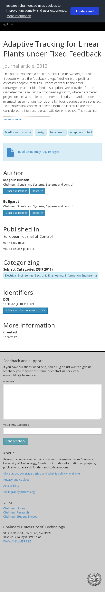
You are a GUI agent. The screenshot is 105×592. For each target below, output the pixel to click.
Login (8, 24)
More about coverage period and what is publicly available (41, 473)
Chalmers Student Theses (20, 516)
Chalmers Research (16, 512)
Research (37, 191)
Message (8, 381)
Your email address (16, 424)
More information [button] (19, 16)
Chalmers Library (14, 508)
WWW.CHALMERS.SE (17, 541)
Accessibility (11, 486)
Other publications (16, 191)
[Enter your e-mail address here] (52, 431)
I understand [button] (85, 11)
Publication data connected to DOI (25, 310)
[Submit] (15, 441)
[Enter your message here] (52, 402)
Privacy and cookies (16, 479)
